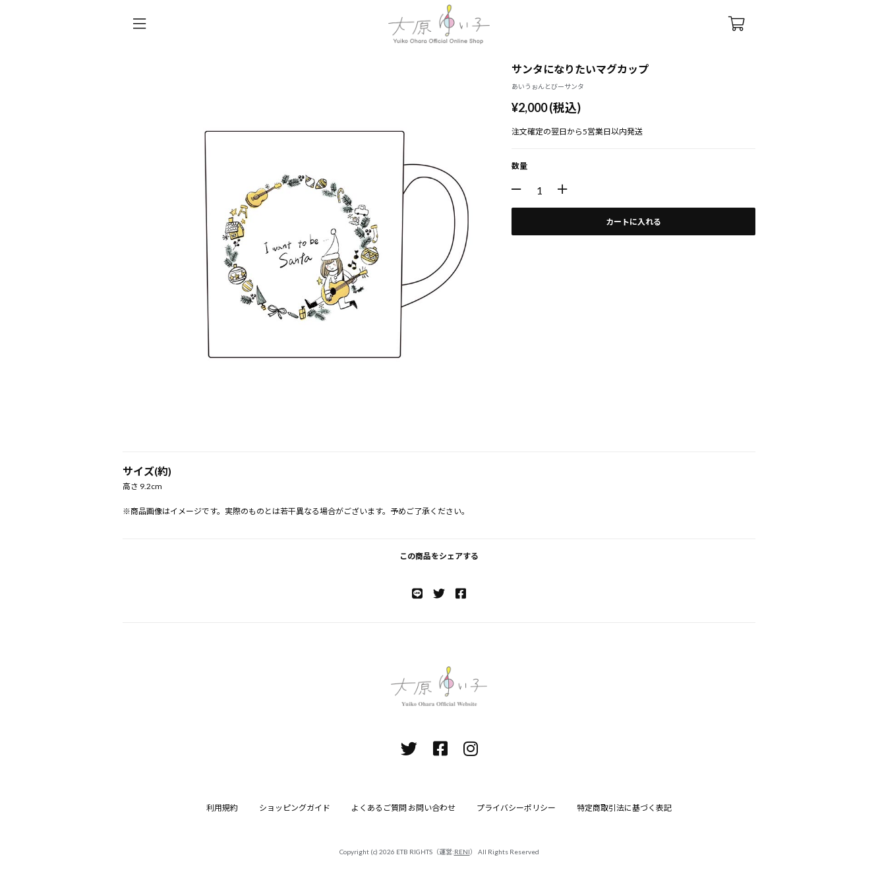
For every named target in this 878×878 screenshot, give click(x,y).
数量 (519, 166)
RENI (462, 852)
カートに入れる (633, 222)
